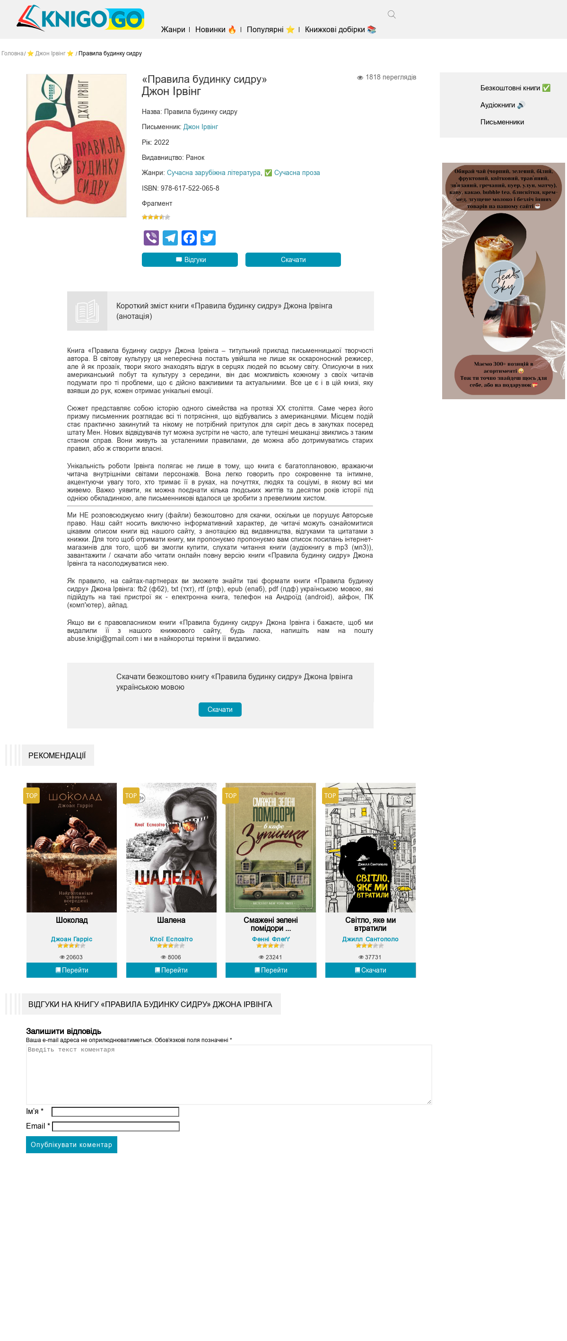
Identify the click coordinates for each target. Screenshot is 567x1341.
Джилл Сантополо (370, 949)
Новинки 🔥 (221, 30)
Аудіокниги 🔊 (505, 105)
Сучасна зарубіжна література (214, 173)
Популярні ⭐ (276, 30)
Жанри (178, 30)
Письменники (504, 122)
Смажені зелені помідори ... (271, 935)
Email (38, 1148)
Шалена (171, 931)
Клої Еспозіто (171, 949)
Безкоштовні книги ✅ (518, 88)
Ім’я (35, 1134)
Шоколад (71, 931)
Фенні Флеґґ (271, 949)
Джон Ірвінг (200, 127)
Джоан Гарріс (71, 949)
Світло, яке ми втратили (370, 935)
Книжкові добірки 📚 (346, 30)
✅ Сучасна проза (292, 173)
